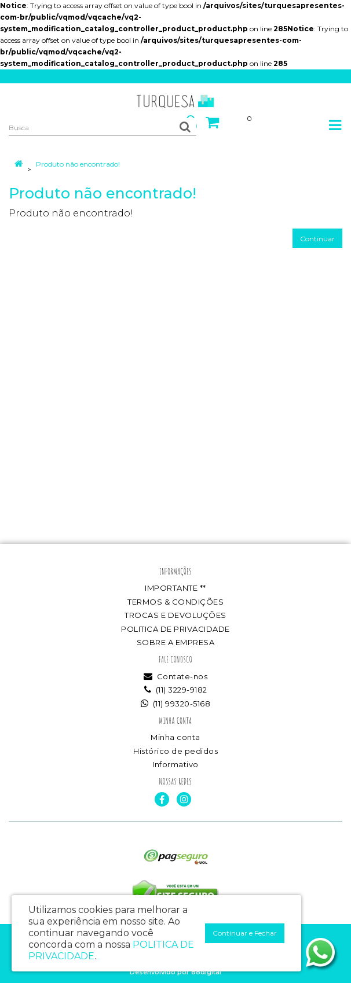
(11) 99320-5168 (176, 703)
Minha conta (175, 737)
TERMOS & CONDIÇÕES (175, 601)
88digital (206, 972)
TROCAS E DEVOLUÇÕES (175, 615)
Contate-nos (176, 676)
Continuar (317, 238)
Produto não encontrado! (78, 164)
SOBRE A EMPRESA (176, 642)
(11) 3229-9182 (175, 689)
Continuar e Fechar (245, 933)
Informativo (175, 764)
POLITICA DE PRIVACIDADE (175, 629)
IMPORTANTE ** (175, 587)
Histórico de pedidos (175, 751)
